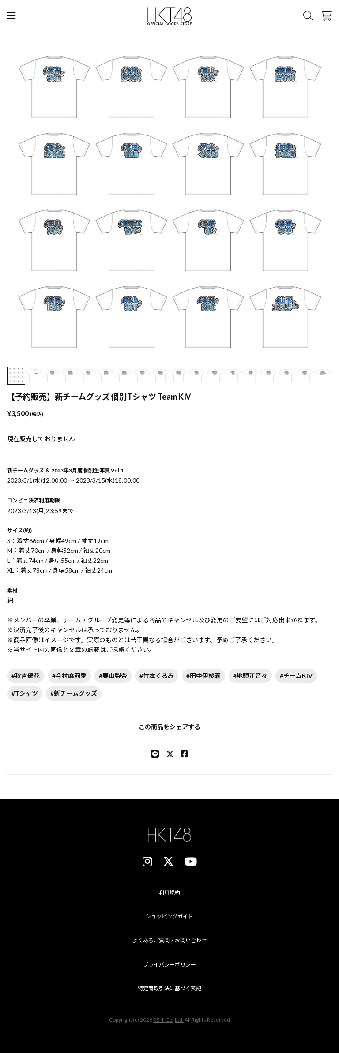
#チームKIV (296, 675)
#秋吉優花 (25, 675)
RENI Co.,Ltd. (168, 1019)
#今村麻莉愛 (69, 675)
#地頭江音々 (250, 675)
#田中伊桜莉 (203, 675)
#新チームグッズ (73, 693)
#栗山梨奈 (113, 675)
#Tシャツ (24, 693)
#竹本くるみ (156, 675)
